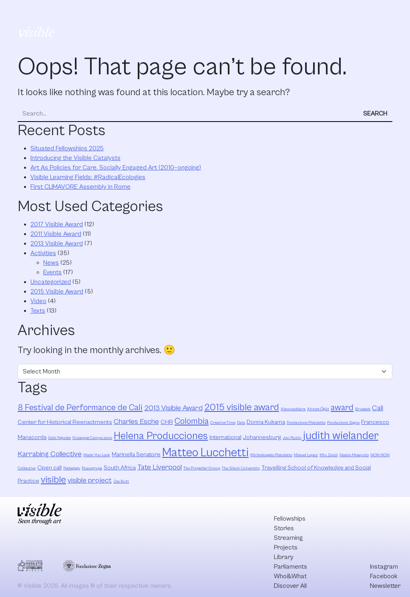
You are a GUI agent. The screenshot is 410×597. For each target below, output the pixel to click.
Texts (37, 310)
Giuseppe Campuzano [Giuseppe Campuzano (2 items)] (92, 437)
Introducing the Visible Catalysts (75, 158)
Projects (199, 11)
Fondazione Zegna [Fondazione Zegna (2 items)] (343, 422)
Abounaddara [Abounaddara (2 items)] (293, 409)
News (51, 262)
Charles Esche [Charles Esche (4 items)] (136, 421)
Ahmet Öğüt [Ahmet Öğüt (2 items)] (318, 409)
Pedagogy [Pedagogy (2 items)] (71, 468)
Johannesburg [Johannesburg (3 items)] (262, 437)
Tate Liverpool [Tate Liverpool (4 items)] (159, 467)
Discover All (365, 21)
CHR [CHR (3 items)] (167, 422)
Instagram (384, 566)
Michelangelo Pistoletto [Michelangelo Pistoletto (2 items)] (271, 455)
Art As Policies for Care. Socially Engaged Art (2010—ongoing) (115, 167)
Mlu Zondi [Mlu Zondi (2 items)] (329, 455)
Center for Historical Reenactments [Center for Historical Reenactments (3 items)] (65, 422)
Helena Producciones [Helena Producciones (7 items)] (161, 436)
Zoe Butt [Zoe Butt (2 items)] (121, 481)
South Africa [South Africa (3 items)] (120, 467)
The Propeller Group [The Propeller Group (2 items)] (201, 468)
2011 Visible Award (55, 234)
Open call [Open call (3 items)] (49, 467)
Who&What (319, 11)
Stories (123, 11)
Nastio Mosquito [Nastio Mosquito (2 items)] (354, 455)
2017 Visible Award (56, 224)
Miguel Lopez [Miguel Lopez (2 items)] (306, 455)
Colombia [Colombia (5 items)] (192, 421)
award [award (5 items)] (342, 408)
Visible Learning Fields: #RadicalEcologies (87, 177)
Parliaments (273, 11)
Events (52, 272)
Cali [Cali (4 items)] (377, 408)
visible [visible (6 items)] (53, 479)
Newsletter (385, 585)
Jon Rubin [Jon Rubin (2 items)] (292, 437)
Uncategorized (50, 282)
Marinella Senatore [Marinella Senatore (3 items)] (136, 454)
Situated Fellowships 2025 (67, 148)
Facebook (384, 576)
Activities (43, 253)
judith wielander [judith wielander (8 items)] (340, 435)
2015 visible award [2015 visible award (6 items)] (241, 407)
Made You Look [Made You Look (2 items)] (96, 455)
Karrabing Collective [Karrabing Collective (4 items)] (50, 454)
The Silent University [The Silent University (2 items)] (241, 468)
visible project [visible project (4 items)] (90, 480)
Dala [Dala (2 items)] (241, 422)
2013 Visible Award (56, 243)
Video (38, 301)
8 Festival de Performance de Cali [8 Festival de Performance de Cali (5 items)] (80, 408)
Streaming (160, 11)
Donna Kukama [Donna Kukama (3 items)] (266, 422)
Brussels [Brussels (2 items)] (362, 409)
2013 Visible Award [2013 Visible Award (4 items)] (173, 408)
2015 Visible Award (56, 291)
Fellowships (84, 11)
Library (234, 11)
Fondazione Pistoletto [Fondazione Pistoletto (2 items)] (306, 422)
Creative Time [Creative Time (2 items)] (222, 422)
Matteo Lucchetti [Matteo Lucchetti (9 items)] (205, 452)
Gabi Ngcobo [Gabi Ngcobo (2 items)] (59, 437)
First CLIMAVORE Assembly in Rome (80, 186)
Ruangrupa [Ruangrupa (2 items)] (92, 468)
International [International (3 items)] (225, 437)
